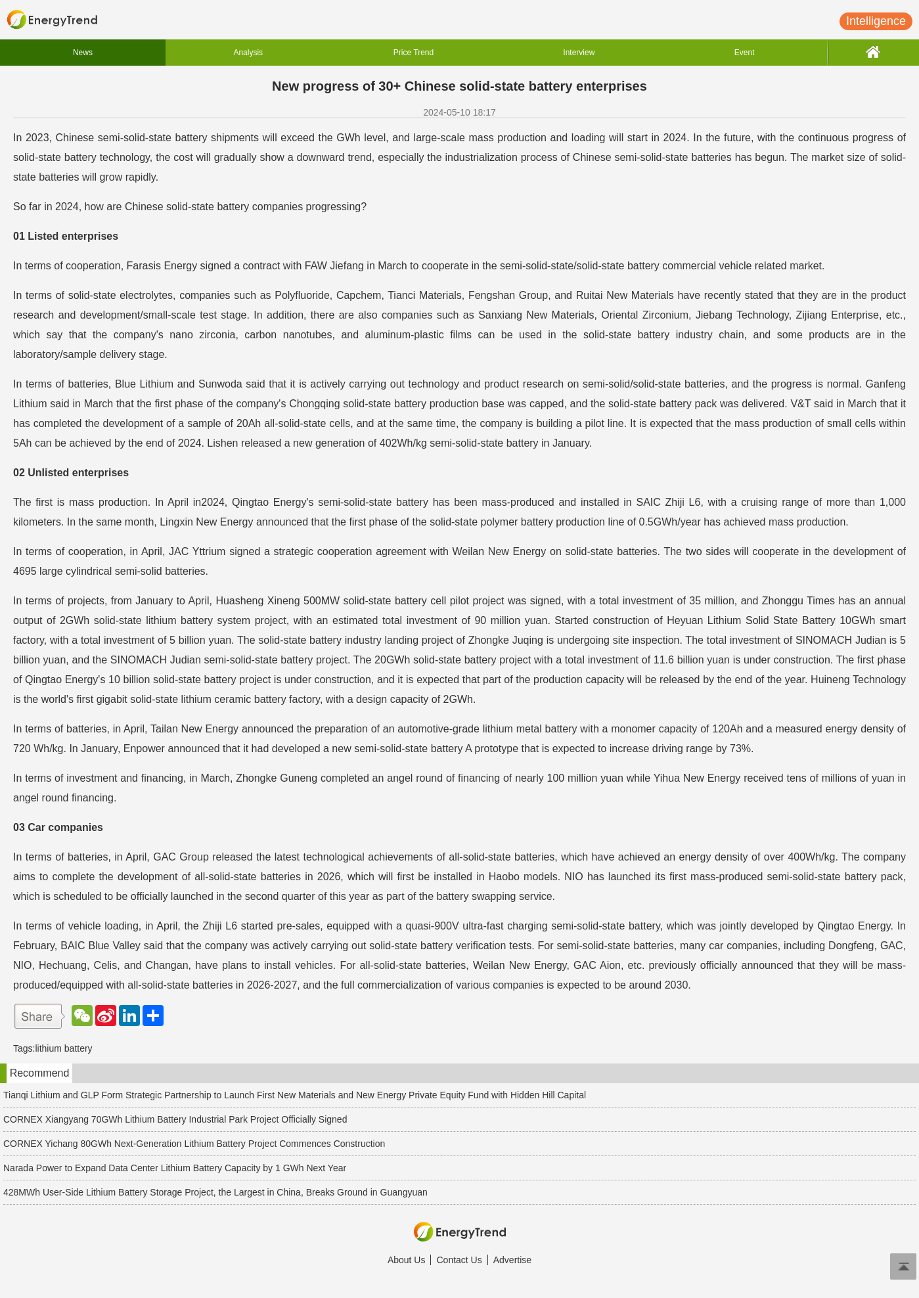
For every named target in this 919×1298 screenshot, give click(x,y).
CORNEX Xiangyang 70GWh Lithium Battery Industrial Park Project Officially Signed (175, 1119)
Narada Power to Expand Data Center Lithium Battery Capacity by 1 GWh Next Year (174, 1168)
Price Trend (413, 52)
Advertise (512, 1260)
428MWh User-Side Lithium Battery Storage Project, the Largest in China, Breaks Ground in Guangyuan (215, 1192)
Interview (578, 52)
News (83, 52)
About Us (407, 1260)
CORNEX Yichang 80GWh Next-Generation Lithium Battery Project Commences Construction (194, 1143)
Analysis (248, 52)
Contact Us (459, 1260)
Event (744, 52)
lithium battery (63, 1048)
